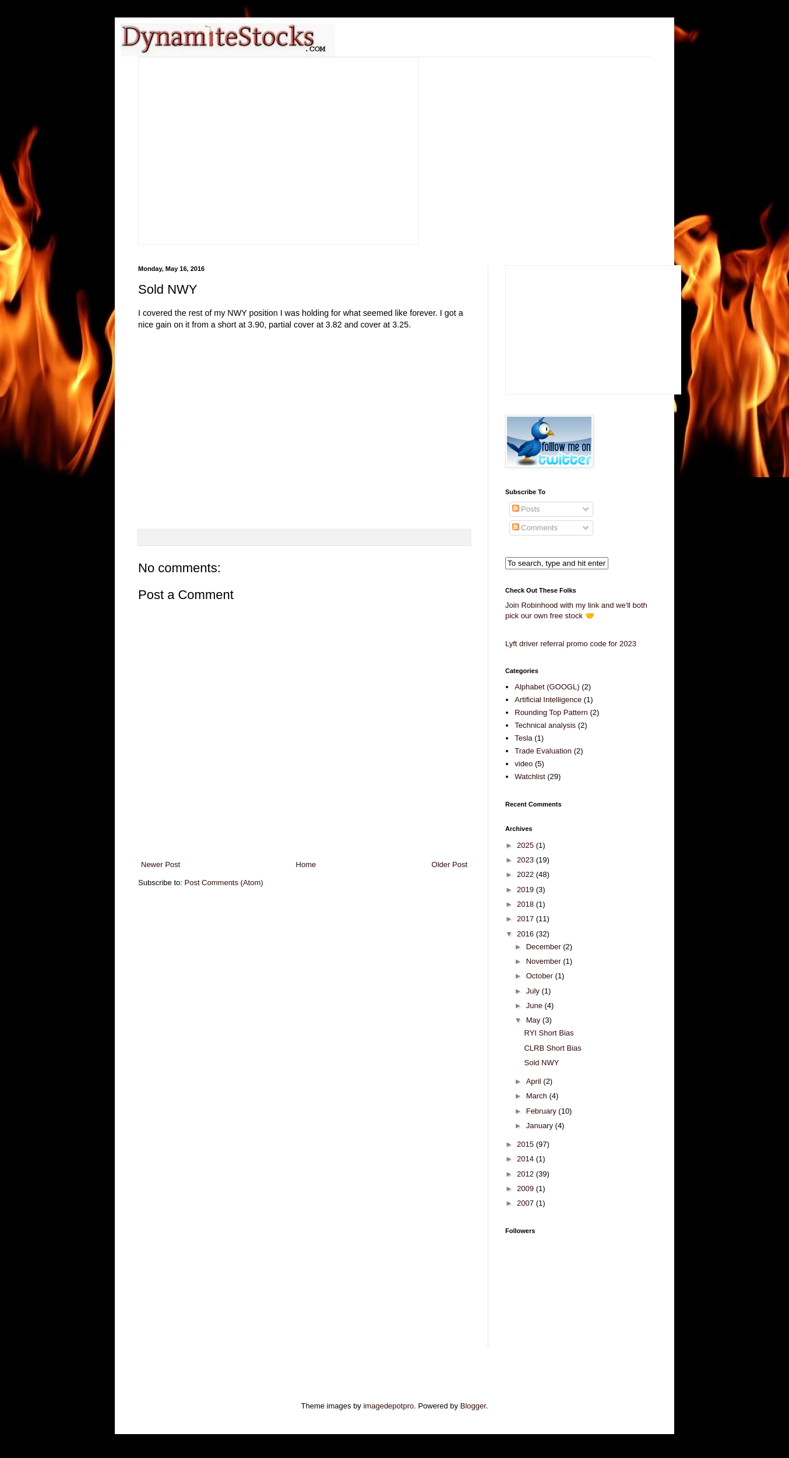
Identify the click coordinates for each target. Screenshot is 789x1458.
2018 (526, 904)
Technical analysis (545, 725)
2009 (526, 1188)
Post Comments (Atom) (224, 882)
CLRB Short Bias (552, 1048)
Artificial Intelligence (548, 699)
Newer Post (160, 864)
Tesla (523, 738)
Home (306, 864)
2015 (526, 1144)
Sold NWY (541, 1062)
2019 (526, 889)
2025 (526, 845)
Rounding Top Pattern (551, 712)
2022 (526, 874)
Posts (526, 509)
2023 (526, 859)
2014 (526, 1158)
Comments (535, 527)
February (542, 1111)
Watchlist (530, 776)
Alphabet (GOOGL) (547, 686)
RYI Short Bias (548, 1033)
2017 (526, 918)
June (535, 1005)
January (540, 1125)
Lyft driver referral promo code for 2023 (570, 643)
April (535, 1081)
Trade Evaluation (543, 750)
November (544, 961)
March (538, 1095)
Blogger (473, 1405)
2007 (526, 1203)
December (544, 946)
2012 (526, 1174)
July (534, 991)
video (524, 763)
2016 (526, 933)
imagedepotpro (388, 1405)
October (540, 975)
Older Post (449, 864)
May (534, 1020)
